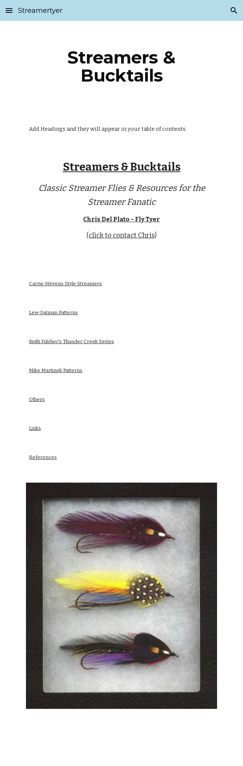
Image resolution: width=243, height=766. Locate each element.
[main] (121, 66)
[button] (9, 10)
